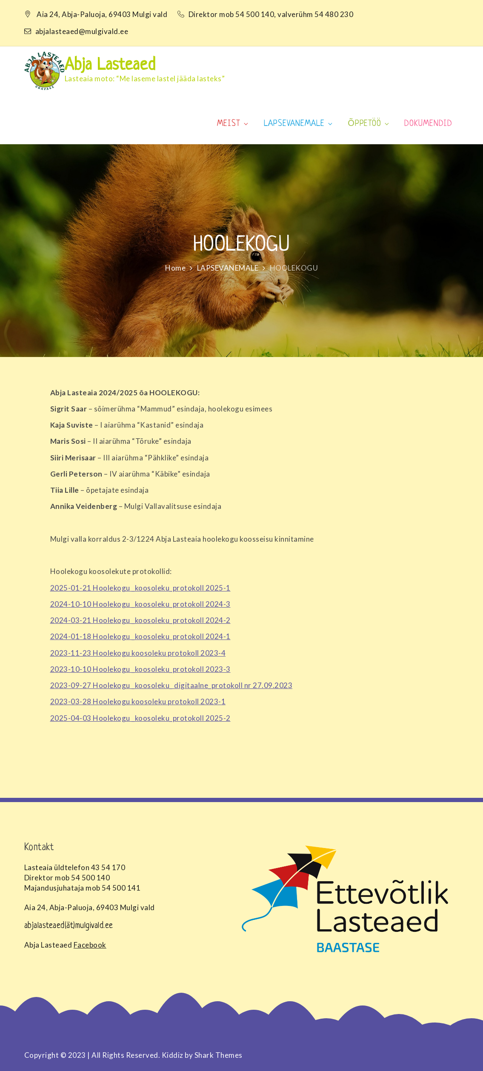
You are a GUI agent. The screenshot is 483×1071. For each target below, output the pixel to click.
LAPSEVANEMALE (299, 124)
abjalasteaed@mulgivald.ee (76, 31)
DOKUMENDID (428, 124)
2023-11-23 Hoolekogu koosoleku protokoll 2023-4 (138, 652)
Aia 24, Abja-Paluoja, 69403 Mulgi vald (102, 14)
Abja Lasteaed (110, 65)
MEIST (233, 124)
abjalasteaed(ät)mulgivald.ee (68, 926)
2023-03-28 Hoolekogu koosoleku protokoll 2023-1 (138, 701)
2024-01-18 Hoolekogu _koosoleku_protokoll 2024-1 (140, 636)
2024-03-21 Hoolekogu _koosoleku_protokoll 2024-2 (140, 620)
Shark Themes (218, 1055)
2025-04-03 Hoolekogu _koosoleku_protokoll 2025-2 (140, 718)
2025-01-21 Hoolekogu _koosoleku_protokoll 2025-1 (140, 587)
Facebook (90, 944)
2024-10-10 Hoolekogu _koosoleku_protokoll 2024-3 (140, 604)
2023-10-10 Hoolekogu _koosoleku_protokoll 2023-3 (140, 669)
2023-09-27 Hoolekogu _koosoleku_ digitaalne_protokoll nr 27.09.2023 (171, 685)
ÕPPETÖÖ (369, 124)
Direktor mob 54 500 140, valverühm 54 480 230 (266, 14)
